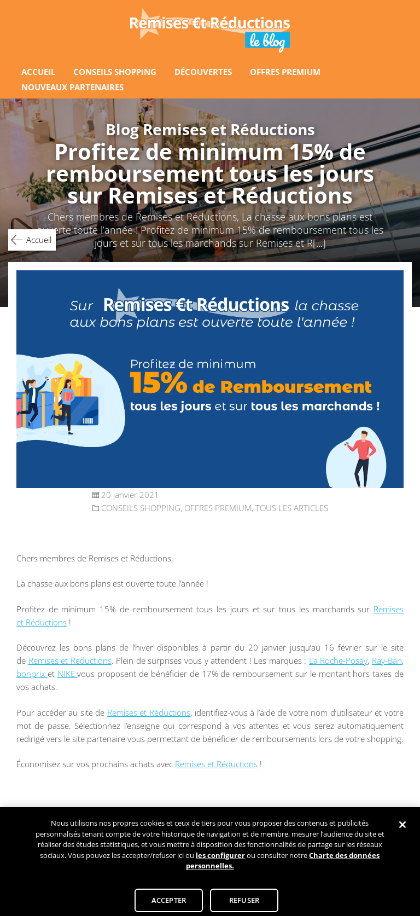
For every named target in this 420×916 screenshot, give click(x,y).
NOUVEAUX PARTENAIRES (72, 87)
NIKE (67, 673)
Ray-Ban (387, 660)
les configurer (220, 862)
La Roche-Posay (338, 660)
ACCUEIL (38, 71)
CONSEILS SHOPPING (114, 71)
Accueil (38, 239)
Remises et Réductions (70, 660)
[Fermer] (402, 831)
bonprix (32, 673)
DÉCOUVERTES (203, 71)
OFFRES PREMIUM (285, 71)
